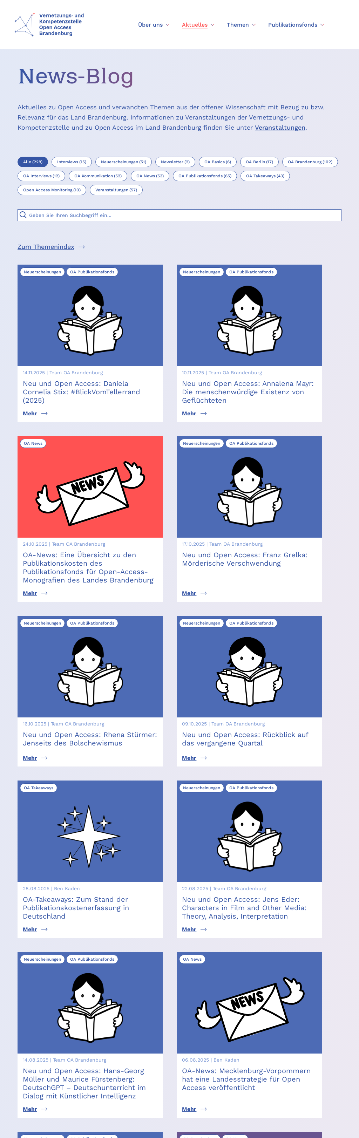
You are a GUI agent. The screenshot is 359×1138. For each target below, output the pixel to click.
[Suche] (23, 214)
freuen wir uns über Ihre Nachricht (249, 882)
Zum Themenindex (46, 246)
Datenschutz (191, 1126)
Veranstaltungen (280, 127)
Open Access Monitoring (232, 1045)
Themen (169, 1055)
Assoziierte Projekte (242, 1061)
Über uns (170, 1031)
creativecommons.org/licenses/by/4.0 (91, 1101)
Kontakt (169, 1067)
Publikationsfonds (239, 1031)
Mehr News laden (179, 806)
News (166, 1043)
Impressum (155, 1126)
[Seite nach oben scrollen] (285, 1034)
